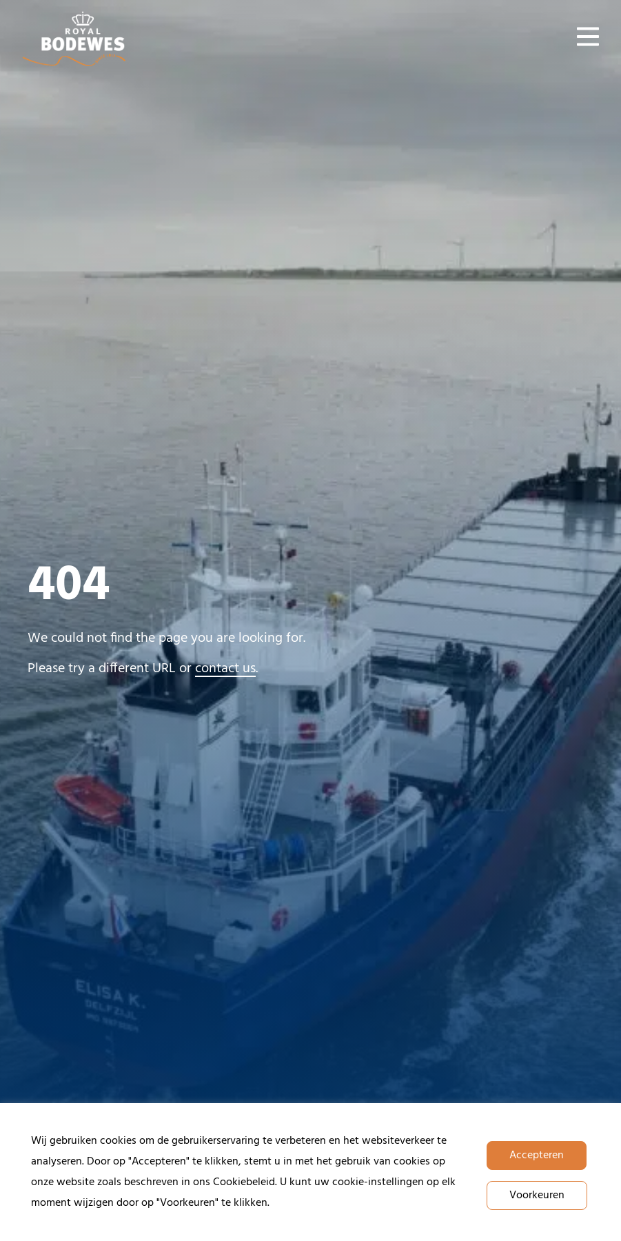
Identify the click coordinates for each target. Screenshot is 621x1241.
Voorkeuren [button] (536, 1195)
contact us (225, 669)
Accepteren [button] (536, 1155)
